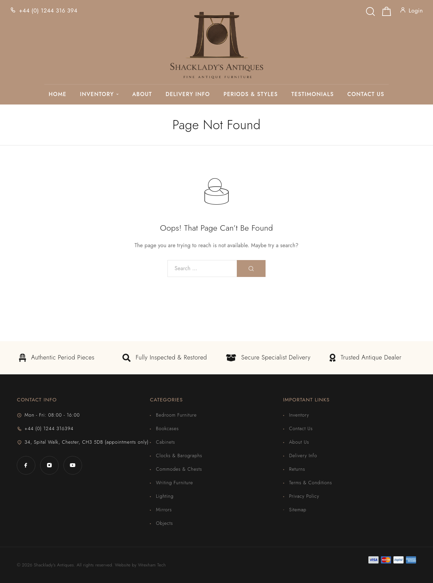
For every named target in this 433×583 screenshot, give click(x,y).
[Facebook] (26, 465)
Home (57, 94)
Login (416, 10)
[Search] (370, 10)
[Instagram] (49, 465)
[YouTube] (72, 465)
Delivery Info (187, 94)
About (142, 94)
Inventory (97, 94)
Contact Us (365, 94)
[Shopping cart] (386, 13)
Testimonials (312, 94)
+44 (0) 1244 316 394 (48, 10)
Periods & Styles (251, 94)
